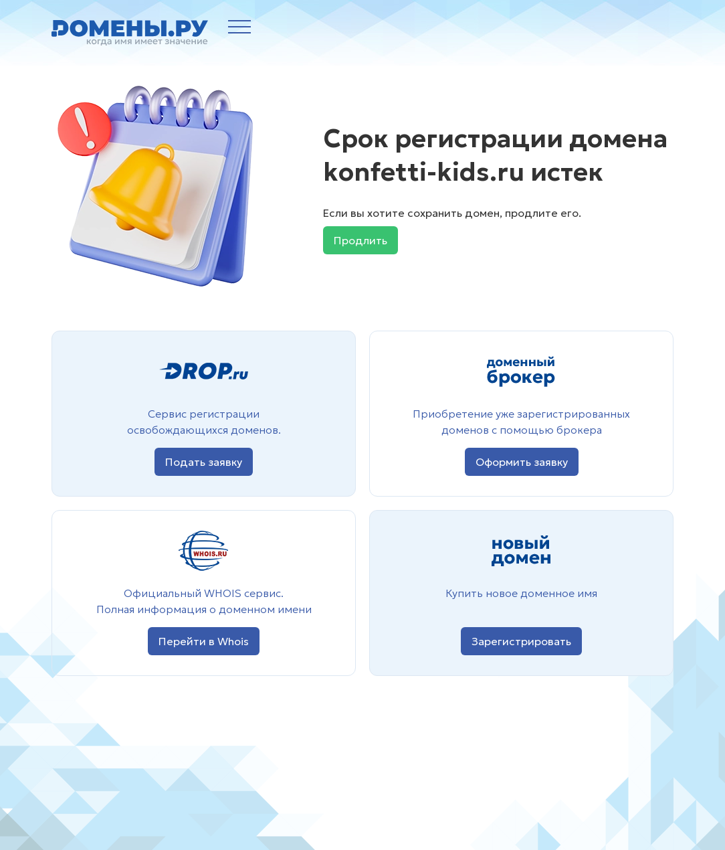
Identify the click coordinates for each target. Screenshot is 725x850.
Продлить (360, 240)
